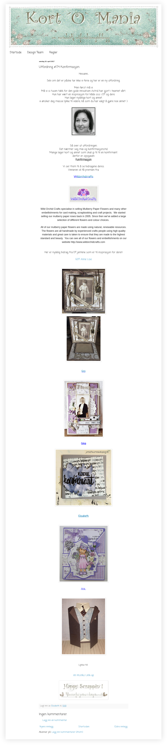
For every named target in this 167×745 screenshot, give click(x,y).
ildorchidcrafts (85, 177)
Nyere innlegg (46, 726)
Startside (15, 52)
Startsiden (83, 726)
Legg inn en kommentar (54, 720)
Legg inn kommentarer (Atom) (67, 732)
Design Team (35, 52)
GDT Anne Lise (83, 259)
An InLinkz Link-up (83, 675)
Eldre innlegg (121, 726)
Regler (53, 52)
